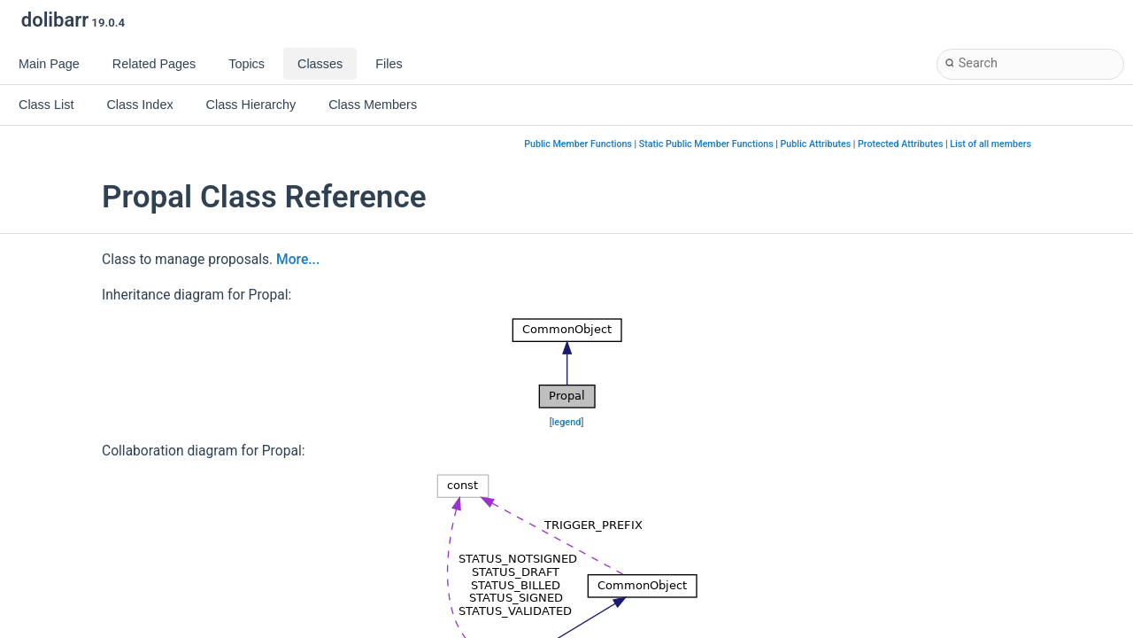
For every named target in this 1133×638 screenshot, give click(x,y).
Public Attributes (816, 144)
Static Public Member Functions (706, 144)
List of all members (990, 144)
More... (298, 260)
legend (567, 422)
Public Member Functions (578, 144)
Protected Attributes (900, 144)
